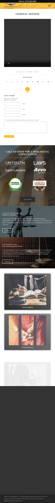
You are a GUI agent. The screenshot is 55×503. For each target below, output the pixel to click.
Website (24, 114)
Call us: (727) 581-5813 (27, 1)
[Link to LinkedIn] (50, 500)
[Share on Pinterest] (22, 82)
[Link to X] (45, 500)
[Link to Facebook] (47, 500)
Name (24, 103)
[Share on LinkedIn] (27, 82)
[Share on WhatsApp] (17, 82)
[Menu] (49, 6)
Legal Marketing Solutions (9, 500)
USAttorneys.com (19, 500)
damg (37, 72)
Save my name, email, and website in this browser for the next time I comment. (22, 120)
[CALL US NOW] (27, 199)
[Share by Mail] (48, 82)
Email (23, 109)
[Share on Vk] (37, 82)
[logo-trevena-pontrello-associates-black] (22, 6)
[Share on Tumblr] (32, 82)
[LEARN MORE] (7, 230)
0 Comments (29, 72)
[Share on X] (11, 82)
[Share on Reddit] (43, 82)
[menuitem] (49, 6)
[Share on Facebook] (6, 82)
